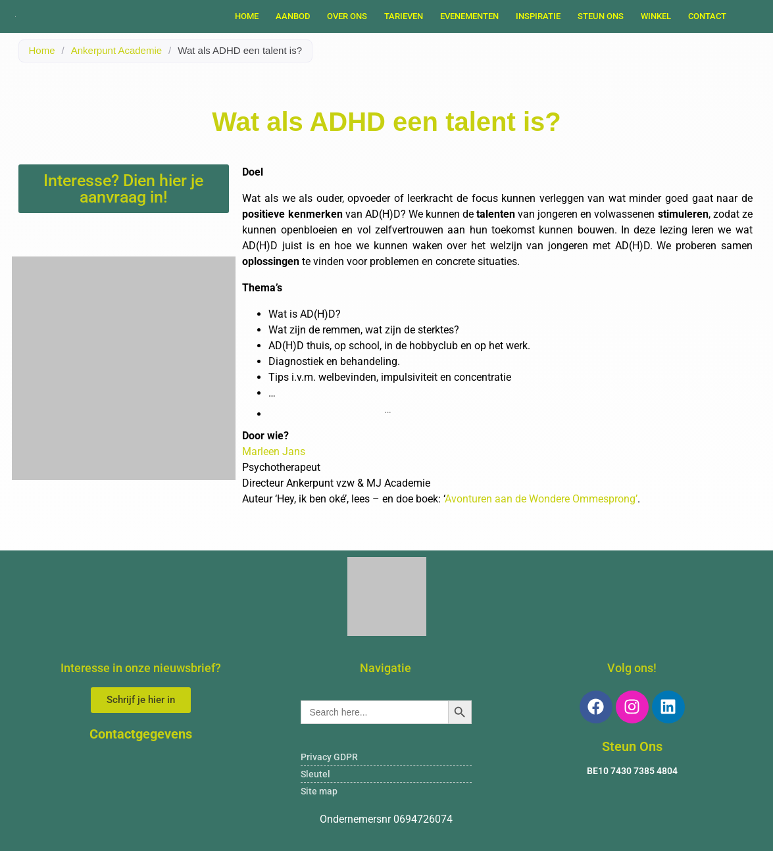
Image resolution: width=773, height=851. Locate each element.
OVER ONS (347, 16)
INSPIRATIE (538, 16)
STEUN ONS (601, 16)
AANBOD (293, 16)
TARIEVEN (403, 16)
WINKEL (656, 16)
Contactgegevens (140, 734)
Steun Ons (632, 746)
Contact (707, 16)
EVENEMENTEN (469, 16)
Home (247, 16)
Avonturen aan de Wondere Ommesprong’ (541, 499)
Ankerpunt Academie (116, 50)
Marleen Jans (273, 451)
